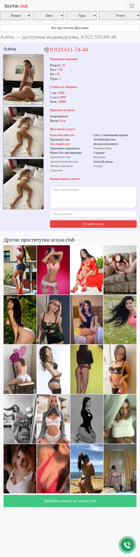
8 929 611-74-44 (69, 49)
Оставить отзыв (93, 224)
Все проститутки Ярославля (70, 28)
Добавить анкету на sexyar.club (70, 501)
